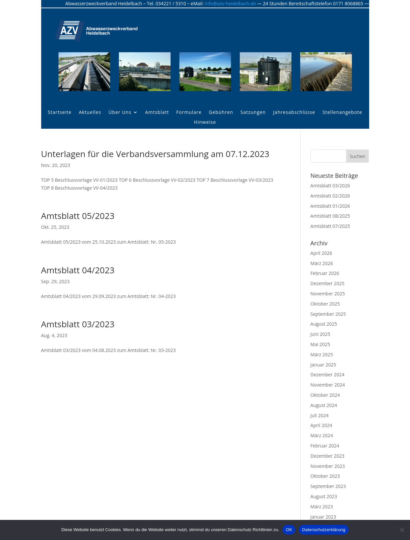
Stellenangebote (342, 112)
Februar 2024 (325, 446)
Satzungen (253, 112)
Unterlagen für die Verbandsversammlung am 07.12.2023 (155, 154)
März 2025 (322, 354)
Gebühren (221, 112)
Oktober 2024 (325, 395)
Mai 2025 (320, 344)
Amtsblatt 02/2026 (330, 196)
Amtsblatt (157, 112)
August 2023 (324, 496)
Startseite (59, 112)
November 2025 (328, 293)
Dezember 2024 (327, 374)
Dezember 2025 (327, 283)
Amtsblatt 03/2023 (78, 324)
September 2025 (328, 314)
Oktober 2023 (325, 476)
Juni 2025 (320, 334)
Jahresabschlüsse (294, 112)
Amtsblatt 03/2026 (330, 185)
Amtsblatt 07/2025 (330, 226)
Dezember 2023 (327, 456)
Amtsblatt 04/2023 (78, 270)
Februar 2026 (325, 273)
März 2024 (322, 435)
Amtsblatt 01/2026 (330, 206)
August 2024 (324, 405)
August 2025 (324, 324)
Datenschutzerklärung (323, 529)
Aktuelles (90, 112)
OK (289, 529)
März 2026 (322, 263)
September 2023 (328, 486)
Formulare (189, 112)
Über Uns (119, 112)
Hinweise (205, 122)
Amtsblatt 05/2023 (78, 216)
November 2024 (328, 385)
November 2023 (328, 466)
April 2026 (321, 253)
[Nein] (401, 529)
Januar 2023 (323, 517)
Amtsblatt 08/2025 (330, 216)
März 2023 (322, 506)
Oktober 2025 (325, 304)
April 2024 (321, 425)
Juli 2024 (320, 415)
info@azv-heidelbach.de (230, 3)
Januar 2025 (323, 365)
